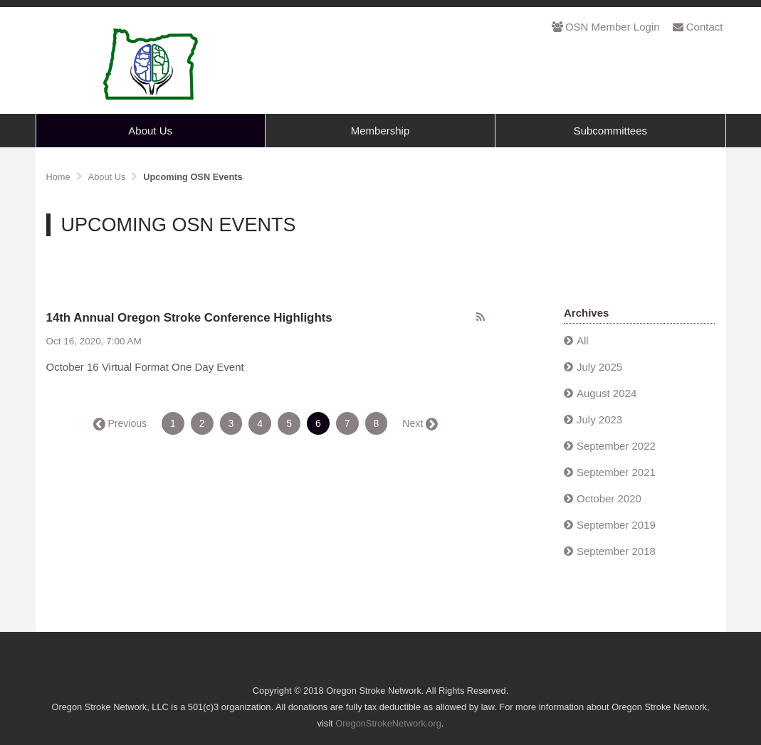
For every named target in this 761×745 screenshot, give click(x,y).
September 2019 (616, 525)
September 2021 (616, 472)
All (583, 340)
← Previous (121, 423)
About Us (150, 131)
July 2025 (599, 367)
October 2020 (609, 498)
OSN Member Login (606, 27)
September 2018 (616, 551)
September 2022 (616, 446)
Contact (698, 27)
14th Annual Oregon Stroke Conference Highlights (189, 317)
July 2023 (599, 419)
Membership (380, 131)
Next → (419, 423)
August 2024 (606, 393)
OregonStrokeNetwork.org (388, 723)
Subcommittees (610, 131)
